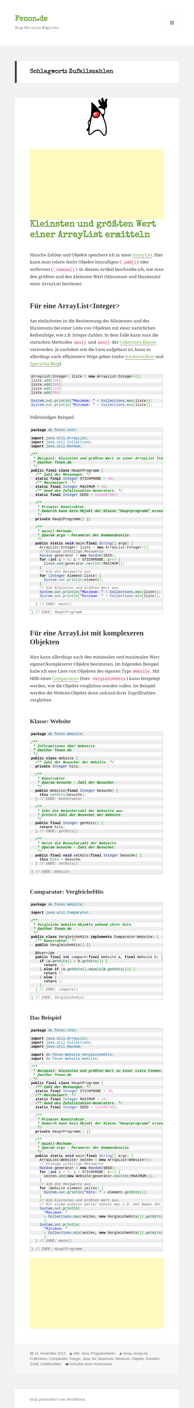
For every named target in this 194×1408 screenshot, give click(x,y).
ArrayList (142, 255)
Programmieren (103, 1352)
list (94, 1357)
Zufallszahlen (50, 1362)
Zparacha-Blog (44, 363)
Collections (38, 1357)
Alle (76, 1352)
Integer (75, 1357)
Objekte (138, 1357)
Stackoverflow (139, 356)
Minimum (123, 1357)
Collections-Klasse (138, 341)
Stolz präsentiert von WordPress (57, 1397)
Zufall (34, 1362)
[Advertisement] (97, 184)
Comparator (58, 1357)
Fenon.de (31, 19)
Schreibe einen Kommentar (91, 1362)
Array (127, 1352)
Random (152, 1357)
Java (85, 1352)
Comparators (65, 677)
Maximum (106, 1357)
